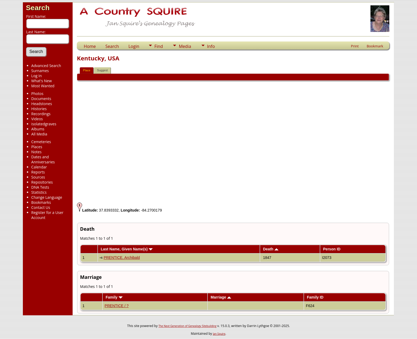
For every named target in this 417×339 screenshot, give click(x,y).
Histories (39, 108)
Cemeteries (41, 141)
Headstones (41, 103)
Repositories (42, 182)
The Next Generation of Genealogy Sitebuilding (187, 326)
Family (114, 297)
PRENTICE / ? (116, 306)
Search (38, 8)
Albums (37, 128)
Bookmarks (41, 202)
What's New (41, 80)
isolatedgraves (43, 123)
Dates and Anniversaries (43, 159)
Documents (41, 98)
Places (36, 146)
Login (133, 46)
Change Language (46, 197)
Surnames (40, 70)
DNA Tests (40, 187)
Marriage (221, 297)
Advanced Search (46, 65)
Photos (37, 93)
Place (86, 70)
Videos (37, 118)
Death (270, 249)
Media (185, 46)
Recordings (41, 113)
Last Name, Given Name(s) (127, 249)
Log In (36, 75)
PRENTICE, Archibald (122, 257)
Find (159, 46)
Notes (36, 151)
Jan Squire (219, 334)
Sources (38, 177)
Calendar (39, 167)
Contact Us (40, 207)
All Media (39, 134)
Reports (38, 172)
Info (211, 46)
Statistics (39, 192)
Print (355, 46)
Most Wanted (43, 85)
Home (90, 46)
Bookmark (375, 46)
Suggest (102, 70)
